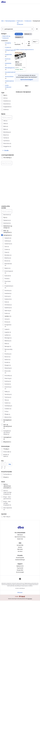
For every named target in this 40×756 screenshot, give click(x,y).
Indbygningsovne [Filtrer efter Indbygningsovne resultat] (8, 51)
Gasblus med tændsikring (18, 64)
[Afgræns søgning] (6, 117)
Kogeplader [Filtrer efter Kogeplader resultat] (8, 55)
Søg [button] (10, 464)
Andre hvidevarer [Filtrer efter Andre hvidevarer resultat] (8, 87)
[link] (6, 37)
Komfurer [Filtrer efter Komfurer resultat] (8, 59)
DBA (2, 21)
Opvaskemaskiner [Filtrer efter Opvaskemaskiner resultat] (8, 73)
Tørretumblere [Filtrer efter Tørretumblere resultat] (8, 77)
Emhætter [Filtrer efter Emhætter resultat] (8, 44)
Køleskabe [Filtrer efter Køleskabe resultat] (8, 64)
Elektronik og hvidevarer (20, 22)
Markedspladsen (10, 21)
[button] (37, 29)
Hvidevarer (28, 21)
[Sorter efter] (35, 42)
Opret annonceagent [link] (26, 79)
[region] (20, 56)
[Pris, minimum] (2, 464)
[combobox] (17, 29)
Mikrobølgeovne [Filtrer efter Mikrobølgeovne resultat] (8, 68)
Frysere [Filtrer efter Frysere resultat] (8, 47)
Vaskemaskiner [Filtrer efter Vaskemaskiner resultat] (8, 82)
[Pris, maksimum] (5, 464)
